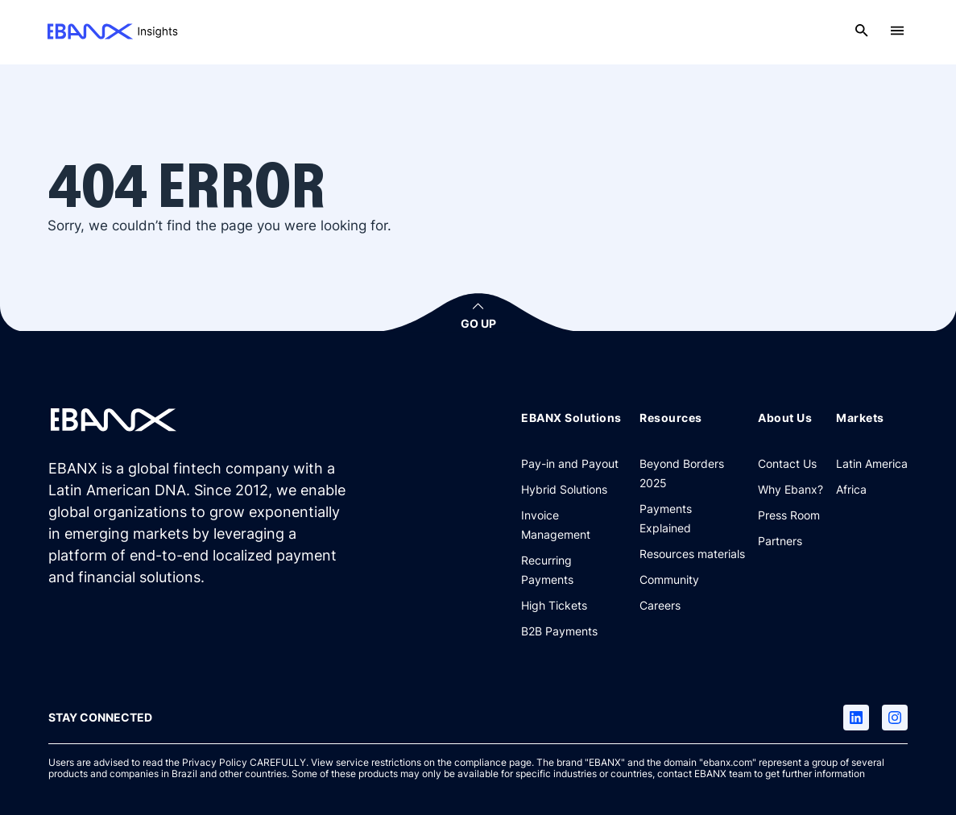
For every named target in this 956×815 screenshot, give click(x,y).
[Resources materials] (692, 553)
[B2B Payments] (559, 630)
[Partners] (780, 540)
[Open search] (861, 30)
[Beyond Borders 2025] (692, 472)
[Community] (669, 579)
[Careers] (660, 604)
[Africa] (851, 489)
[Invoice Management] (574, 524)
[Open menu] (897, 30)
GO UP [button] (478, 323)
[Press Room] (789, 514)
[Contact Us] (787, 463)
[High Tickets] (554, 604)
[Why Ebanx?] (790, 489)
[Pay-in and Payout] (570, 463)
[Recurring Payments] (574, 569)
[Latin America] (872, 463)
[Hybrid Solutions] (564, 489)
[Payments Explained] (692, 518)
